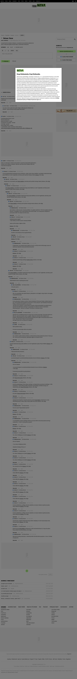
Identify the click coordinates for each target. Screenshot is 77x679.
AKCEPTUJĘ (55, 99)
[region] (38, 85)
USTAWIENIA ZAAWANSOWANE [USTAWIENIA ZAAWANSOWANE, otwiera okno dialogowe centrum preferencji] (25, 99)
